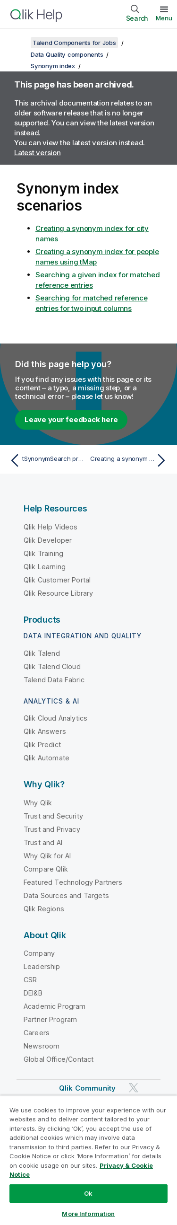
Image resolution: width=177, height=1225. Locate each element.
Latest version (37, 152)
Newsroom (41, 1046)
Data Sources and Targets (66, 895)
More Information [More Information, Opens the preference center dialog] (88, 1213)
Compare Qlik (46, 869)
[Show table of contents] (19, 43)
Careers (37, 1033)
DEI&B (33, 993)
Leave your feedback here (71, 419)
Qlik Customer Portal (57, 580)
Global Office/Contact (58, 1059)
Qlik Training (43, 553)
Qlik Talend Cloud (52, 666)
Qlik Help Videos (51, 527)
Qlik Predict (42, 744)
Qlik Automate (46, 758)
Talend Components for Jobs (74, 42)
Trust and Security (53, 816)
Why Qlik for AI (47, 856)
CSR (30, 980)
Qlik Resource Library (58, 593)
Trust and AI (43, 842)
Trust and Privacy (52, 829)
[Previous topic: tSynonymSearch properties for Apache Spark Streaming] (47, 460)
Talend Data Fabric (54, 680)
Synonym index (53, 66)
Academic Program (55, 1006)
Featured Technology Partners (73, 882)
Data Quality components (67, 54)
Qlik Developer (48, 540)
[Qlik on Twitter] (133, 1088)
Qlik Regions (44, 909)
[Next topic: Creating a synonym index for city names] (130, 460)
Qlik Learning (45, 567)
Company (39, 953)
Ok (88, 1193)
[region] (88, 1160)
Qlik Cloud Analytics (55, 718)
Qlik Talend (42, 653)
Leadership (42, 966)
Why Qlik (38, 803)
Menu (164, 18)
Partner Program (50, 1019)
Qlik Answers (45, 731)
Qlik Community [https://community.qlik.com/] (87, 1088)
